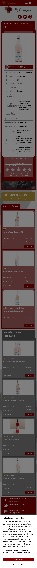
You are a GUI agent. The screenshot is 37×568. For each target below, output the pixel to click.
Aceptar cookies (18, 559)
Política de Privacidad (22, 552)
